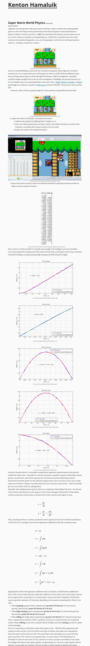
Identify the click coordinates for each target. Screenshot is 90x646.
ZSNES (57, 82)
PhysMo (71, 82)
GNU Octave (41, 85)
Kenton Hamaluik (32, 5)
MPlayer (64, 82)
